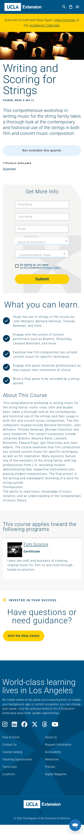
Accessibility (53, 752)
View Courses (65, 20)
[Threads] (44, 725)
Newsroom (52, 759)
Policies (50, 767)
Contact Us (9, 744)
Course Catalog (12, 752)
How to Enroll (10, 737)
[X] (35, 725)
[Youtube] (55, 725)
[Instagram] (4, 725)
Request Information (58, 744)
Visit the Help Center (24, 636)
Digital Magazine (55, 774)
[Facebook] (24, 725)
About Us (51, 737)
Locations (8, 774)
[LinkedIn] (14, 725)
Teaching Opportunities (17, 759)
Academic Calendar (44, 25)
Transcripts (9, 767)
